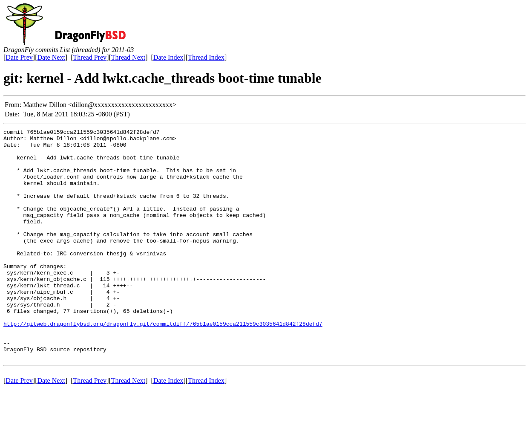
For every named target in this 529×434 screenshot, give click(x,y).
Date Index (168, 57)
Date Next (51, 57)
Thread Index (206, 57)
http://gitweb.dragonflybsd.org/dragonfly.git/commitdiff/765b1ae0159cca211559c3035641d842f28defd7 (162, 363)
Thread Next (128, 57)
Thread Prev (89, 57)
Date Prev (19, 57)
